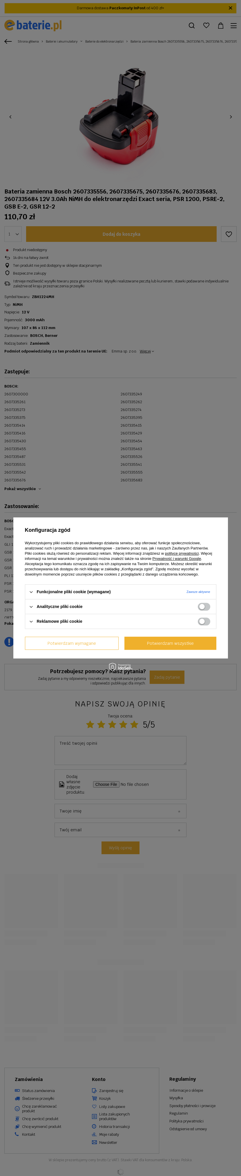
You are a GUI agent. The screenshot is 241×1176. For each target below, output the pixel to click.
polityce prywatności (182, 553)
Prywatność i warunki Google (177, 558)
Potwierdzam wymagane (72, 643)
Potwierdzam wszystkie (170, 643)
